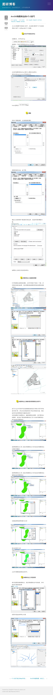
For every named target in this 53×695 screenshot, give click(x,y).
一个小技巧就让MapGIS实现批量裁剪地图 (19, 678)
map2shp (15, 20)
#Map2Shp (13, 21)
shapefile (30, 20)
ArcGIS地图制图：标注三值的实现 (38, 678)
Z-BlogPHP (11, 689)
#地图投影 (18, 21)
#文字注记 (39, 20)
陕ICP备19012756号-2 (14, 691)
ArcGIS (22, 20)
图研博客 (9, 4)
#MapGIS (35, 20)
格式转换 (23, 21)
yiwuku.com (22, 689)
